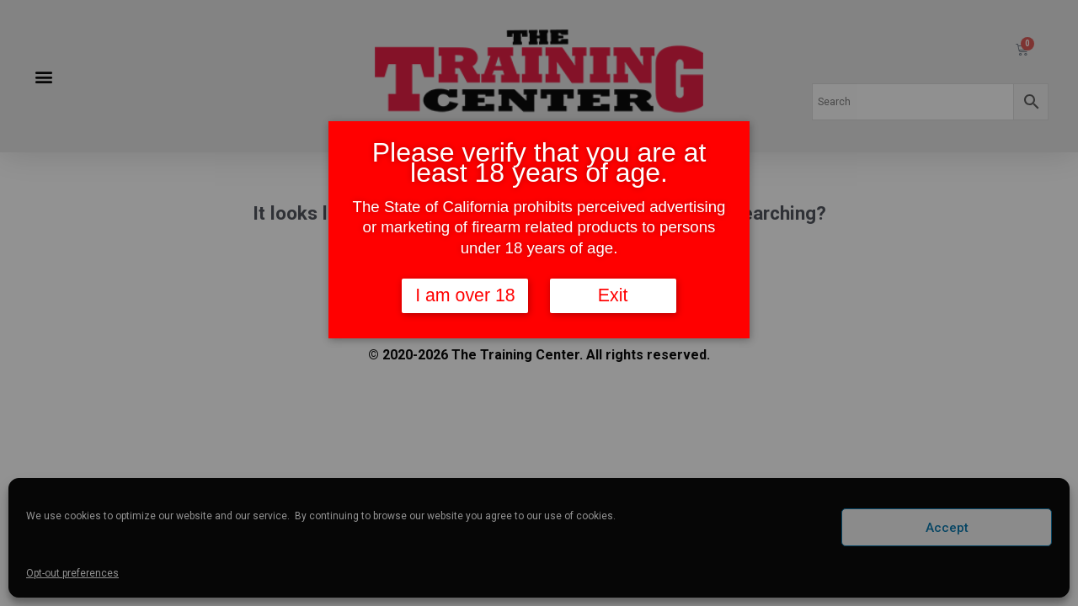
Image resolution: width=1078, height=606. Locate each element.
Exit (613, 296)
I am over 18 (465, 296)
